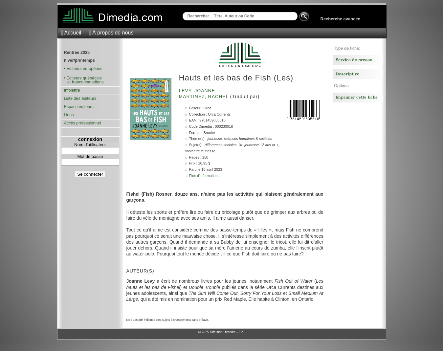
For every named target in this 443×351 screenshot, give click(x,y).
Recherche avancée (340, 18)
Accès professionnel (82, 123)
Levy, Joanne (198, 90)
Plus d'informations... (206, 176)
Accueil (72, 32)
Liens (69, 115)
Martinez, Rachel (204, 96)
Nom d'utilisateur (90, 144)
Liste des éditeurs (80, 98)
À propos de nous (112, 32)
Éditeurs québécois (83, 78)
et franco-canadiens (84, 82)
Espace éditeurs (79, 106)
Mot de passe (90, 156)
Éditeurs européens (84, 68)
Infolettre (72, 90)
